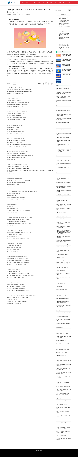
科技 (64, 2)
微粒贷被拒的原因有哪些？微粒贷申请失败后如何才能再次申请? (18, 104)
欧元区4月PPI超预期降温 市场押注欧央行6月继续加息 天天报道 (17, 297)
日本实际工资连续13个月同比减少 (13, 282)
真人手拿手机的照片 (10, 206)
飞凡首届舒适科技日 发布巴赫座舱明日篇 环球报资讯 (16, 199)
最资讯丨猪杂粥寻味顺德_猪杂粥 (12, 208)
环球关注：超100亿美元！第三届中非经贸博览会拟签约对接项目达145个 (19, 232)
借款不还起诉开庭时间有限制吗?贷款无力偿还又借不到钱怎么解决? (66, 70)
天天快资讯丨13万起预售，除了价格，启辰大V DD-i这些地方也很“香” (18, 210)
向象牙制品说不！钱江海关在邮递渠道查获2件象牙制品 (16, 146)
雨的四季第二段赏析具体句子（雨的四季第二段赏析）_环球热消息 (18, 219)
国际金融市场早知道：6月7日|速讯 (13, 127)
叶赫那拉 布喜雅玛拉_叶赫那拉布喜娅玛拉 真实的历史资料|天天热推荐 (19, 223)
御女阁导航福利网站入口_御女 (61, 340)
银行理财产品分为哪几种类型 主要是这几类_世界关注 (16, 140)
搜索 (69, 10)
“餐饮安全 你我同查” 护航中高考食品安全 (14, 247)
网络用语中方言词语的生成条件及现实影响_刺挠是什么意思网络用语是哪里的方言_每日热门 (22, 191)
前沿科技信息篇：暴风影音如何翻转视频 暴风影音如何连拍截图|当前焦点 (19, 217)
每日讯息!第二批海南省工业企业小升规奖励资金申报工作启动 (17, 151)
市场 (43, 2)
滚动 (47, 2)
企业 (35, 2)
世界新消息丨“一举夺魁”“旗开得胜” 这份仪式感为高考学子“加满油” (18, 262)
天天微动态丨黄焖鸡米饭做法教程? (13, 225)
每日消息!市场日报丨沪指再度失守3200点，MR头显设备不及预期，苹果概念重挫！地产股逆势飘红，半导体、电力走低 (63, 423)
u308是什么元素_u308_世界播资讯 (13, 249)
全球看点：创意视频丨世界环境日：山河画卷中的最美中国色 (17, 258)
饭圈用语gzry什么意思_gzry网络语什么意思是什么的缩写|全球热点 (18, 166)
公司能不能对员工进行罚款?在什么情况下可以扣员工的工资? (66, 75)
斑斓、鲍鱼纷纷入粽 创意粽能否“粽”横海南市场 (15, 93)
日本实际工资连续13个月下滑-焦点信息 (13, 129)
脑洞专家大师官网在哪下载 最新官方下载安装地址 (15, 284)
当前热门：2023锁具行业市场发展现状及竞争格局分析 (16, 288)
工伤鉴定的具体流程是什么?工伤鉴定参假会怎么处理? (66, 81)
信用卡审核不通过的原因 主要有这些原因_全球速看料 (16, 113)
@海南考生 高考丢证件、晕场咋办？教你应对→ (15, 133)
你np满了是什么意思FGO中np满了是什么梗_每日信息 (16, 153)
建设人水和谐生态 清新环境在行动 (13, 251)
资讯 (27, 2)
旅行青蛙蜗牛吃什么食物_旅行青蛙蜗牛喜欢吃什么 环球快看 (17, 173)
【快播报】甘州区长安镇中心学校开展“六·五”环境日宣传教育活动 (18, 290)
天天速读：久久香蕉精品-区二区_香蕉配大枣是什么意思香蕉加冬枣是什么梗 (20, 155)
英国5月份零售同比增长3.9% (12, 159)
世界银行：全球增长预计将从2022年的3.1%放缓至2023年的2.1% (18, 273)
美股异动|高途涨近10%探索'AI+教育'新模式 (14, 230)
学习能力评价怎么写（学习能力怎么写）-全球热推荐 (16, 286)
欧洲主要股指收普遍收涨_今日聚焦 (13, 184)
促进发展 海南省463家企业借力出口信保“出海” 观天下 (16, 138)
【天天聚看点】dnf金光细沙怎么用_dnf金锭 (14, 178)
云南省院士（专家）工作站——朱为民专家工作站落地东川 (17, 301)
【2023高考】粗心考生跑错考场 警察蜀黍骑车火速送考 (16, 117)
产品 (55, 2)
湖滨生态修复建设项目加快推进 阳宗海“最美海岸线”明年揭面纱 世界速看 (19, 144)
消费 (39, 2)
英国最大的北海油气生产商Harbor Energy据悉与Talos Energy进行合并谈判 (19, 89)
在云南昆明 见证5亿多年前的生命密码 (62, 194)
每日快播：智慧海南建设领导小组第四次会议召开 (15, 131)
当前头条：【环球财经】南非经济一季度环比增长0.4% (16, 182)
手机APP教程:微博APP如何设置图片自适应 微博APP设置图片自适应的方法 (19, 91)
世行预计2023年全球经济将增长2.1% (13, 193)
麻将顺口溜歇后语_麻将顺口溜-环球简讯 (62, 298)
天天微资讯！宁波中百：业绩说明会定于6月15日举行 (16, 269)
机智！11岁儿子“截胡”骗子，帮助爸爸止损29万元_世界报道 (17, 277)
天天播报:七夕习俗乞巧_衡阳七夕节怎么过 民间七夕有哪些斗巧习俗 (18, 180)
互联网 (59, 2)
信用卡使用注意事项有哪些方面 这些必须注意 (14, 100)
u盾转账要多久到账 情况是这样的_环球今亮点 (14, 87)
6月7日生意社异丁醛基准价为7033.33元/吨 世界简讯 (16, 119)
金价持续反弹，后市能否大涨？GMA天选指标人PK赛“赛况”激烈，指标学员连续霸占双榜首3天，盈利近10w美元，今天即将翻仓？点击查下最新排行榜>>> (30, 122)
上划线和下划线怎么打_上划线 (12, 212)
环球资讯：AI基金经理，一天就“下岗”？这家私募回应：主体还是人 (18, 238)
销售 (51, 2)
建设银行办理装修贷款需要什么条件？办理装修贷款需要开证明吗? (18, 102)
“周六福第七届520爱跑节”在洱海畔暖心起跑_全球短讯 (16, 197)
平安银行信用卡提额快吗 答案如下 (13, 98)
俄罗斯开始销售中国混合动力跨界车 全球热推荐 (15, 106)
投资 (69, 2)
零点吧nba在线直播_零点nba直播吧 (13, 236)
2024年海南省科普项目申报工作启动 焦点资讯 (15, 142)
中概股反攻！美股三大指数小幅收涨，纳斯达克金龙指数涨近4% (18, 164)
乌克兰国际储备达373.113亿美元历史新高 (14, 303)
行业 (31, 2)
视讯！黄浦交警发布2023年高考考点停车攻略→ (15, 243)
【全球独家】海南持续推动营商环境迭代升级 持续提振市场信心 (17, 111)
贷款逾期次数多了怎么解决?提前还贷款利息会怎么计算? (66, 65)
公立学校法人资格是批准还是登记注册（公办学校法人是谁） (17, 256)
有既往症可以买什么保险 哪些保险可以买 (14, 115)
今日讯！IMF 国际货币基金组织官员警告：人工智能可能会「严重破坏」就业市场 (20, 275)
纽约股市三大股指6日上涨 (11, 195)
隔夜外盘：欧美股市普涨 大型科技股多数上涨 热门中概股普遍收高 (18, 168)
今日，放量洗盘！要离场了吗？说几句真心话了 (15, 234)
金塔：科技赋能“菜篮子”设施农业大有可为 (14, 271)
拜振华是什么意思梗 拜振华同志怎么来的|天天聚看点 (16, 157)
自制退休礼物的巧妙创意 (11, 186)
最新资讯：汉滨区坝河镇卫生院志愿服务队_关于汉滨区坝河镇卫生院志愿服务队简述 (21, 295)
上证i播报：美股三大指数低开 (12, 299)
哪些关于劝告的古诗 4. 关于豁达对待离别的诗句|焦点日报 (16, 264)
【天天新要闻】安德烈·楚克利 (12, 204)
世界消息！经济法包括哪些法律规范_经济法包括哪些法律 (16, 221)
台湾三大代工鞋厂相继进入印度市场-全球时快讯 (15, 125)
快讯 (23, 2)
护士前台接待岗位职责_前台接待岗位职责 (14, 245)
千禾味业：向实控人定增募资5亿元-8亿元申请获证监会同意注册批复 (18, 260)
